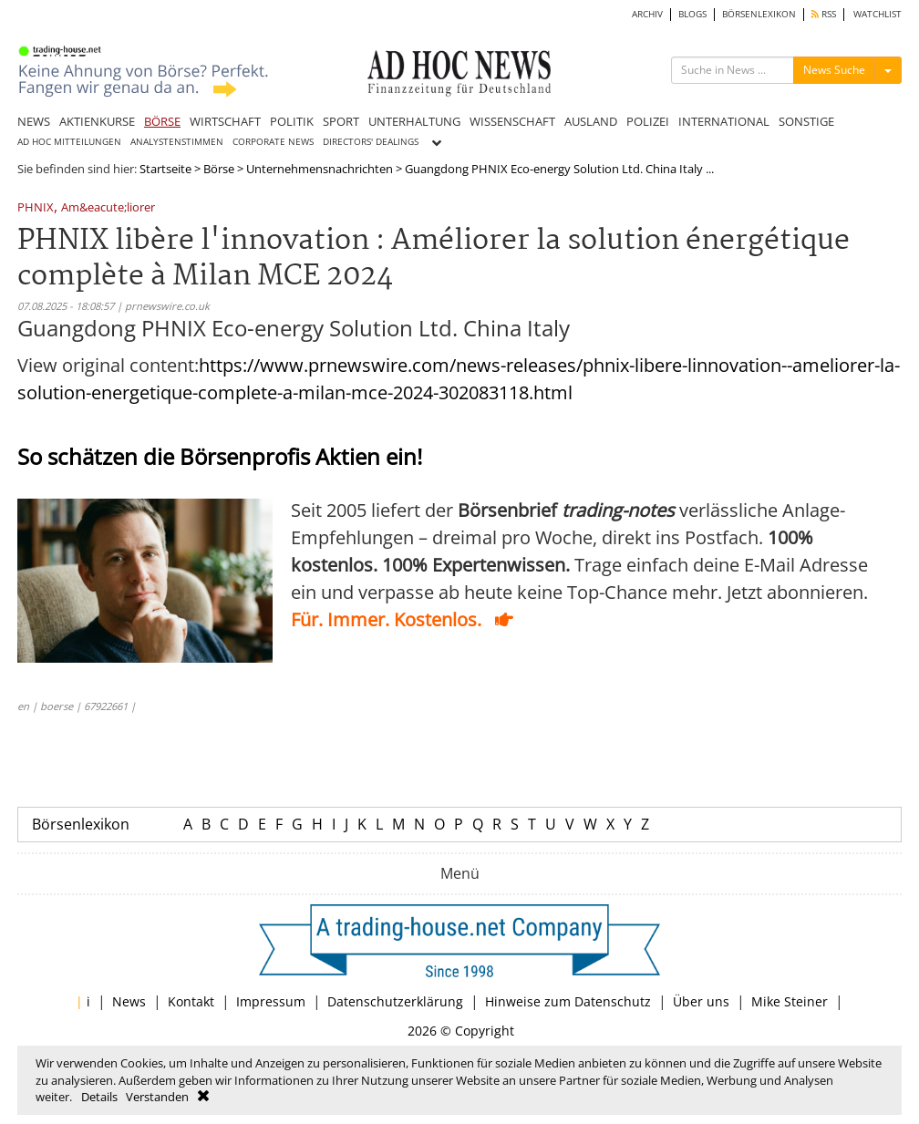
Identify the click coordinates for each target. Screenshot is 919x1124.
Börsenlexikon (80, 824)
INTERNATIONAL (723, 121)
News (129, 1001)
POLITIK (292, 121)
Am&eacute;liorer (108, 208)
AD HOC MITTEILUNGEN (69, 142)
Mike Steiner (789, 1001)
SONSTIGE (806, 121)
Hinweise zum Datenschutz (568, 1001)
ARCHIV (647, 14)
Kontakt (191, 1001)
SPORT (341, 121)
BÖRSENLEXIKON (759, 14)
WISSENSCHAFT (512, 121)
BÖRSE (162, 121)
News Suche (834, 69)
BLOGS (692, 14)
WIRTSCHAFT (225, 121)
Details (99, 1096)
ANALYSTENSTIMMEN (176, 142)
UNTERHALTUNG (414, 121)
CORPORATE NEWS (273, 142)
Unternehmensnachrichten (319, 168)
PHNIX (35, 208)
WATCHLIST (877, 14)
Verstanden (157, 1096)
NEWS (33, 121)
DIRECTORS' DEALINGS (370, 142)
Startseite (165, 168)
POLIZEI (647, 121)
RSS (823, 14)
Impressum (270, 1001)
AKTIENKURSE (97, 121)
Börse (218, 168)
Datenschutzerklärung (395, 1001)
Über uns (701, 1001)
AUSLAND (590, 121)
